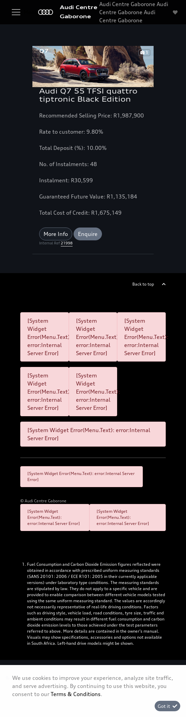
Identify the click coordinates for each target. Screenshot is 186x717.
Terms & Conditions (76, 694)
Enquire (88, 234)
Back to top (143, 284)
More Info (56, 234)
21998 (67, 243)
